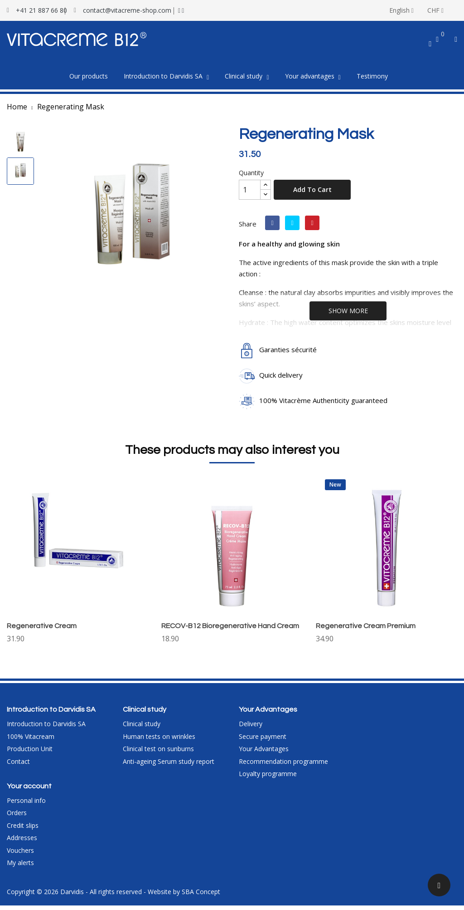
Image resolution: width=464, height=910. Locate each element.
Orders (17, 817)
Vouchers (20, 855)
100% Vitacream (30, 741)
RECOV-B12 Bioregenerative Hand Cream (230, 626)
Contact (18, 766)
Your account (29, 790)
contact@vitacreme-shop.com (127, 10)
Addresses (22, 842)
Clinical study (141, 728)
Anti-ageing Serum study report (168, 766)
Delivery (250, 728)
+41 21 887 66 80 (41, 10)
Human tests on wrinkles (159, 741)
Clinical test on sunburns (158, 753)
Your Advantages (264, 753)
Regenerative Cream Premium (366, 626)
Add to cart (312, 189)
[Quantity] (250, 190)
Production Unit (30, 753)
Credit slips (23, 830)
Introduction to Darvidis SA (46, 728)
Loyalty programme (268, 778)
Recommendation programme (283, 766)
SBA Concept (201, 896)
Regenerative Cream (42, 626)
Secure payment (262, 741)
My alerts (20, 867)
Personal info (26, 805)
